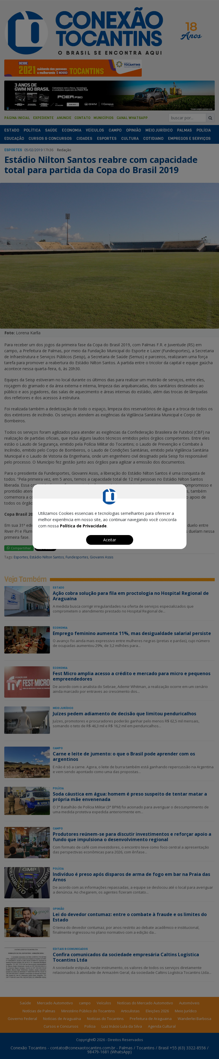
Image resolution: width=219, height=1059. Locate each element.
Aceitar (109, 539)
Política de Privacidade (83, 526)
